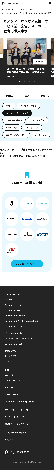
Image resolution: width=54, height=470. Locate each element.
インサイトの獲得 (28, 105)
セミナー (9, 387)
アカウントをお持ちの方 (16, 432)
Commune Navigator (15, 315)
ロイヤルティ (41, 134)
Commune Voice (12, 310)
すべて (9, 105)
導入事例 (9, 375)
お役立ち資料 (11, 356)
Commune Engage (14, 305)
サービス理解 (12, 127)
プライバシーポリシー (15, 410)
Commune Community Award (19, 401)
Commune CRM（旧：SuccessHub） (22, 320)
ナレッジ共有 (33, 127)
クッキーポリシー (13, 417)
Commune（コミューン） (11, 10)
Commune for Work (14, 326)
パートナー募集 (12, 394)
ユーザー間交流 (37, 120)
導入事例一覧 (27, 10)
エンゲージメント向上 (16, 134)
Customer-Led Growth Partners (20, 338)
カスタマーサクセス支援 (17, 113)
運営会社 (9, 439)
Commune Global (13, 343)
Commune (10, 299)
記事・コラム (11, 361)
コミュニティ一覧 (13, 380)
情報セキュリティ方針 (15, 423)
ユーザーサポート (14, 120)
